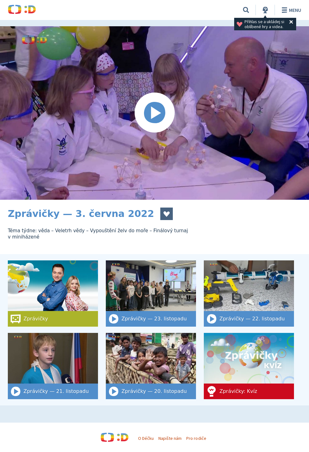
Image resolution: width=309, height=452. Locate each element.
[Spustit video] (154, 113)
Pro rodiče (196, 438)
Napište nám (170, 438)
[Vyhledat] (246, 10)
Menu (290, 10)
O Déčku (146, 438)
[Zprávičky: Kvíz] (249, 366)
